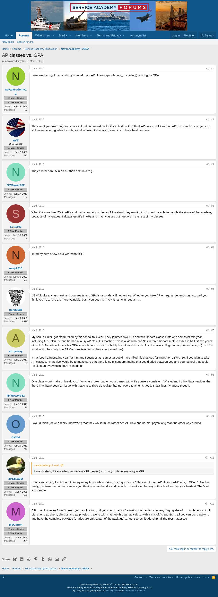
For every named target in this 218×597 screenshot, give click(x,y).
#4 (212, 206)
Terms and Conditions (135, 590)
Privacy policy (184, 577)
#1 (212, 68)
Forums (24, 35)
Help (197, 577)
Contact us (141, 577)
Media (63, 35)
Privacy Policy (113, 590)
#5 (212, 247)
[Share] (207, 68)
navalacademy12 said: (46, 465)
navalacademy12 (14, 61)
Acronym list (138, 35)
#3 (212, 164)
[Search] (207, 35)
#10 (212, 458)
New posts (8, 41)
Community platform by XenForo (109, 584)
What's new (42, 35)
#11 (212, 503)
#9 (212, 416)
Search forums (25, 41)
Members (82, 35)
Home (9, 35)
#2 (212, 119)
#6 (212, 288)
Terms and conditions (161, 577)
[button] (53, 35)
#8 (212, 374)
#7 (212, 330)
